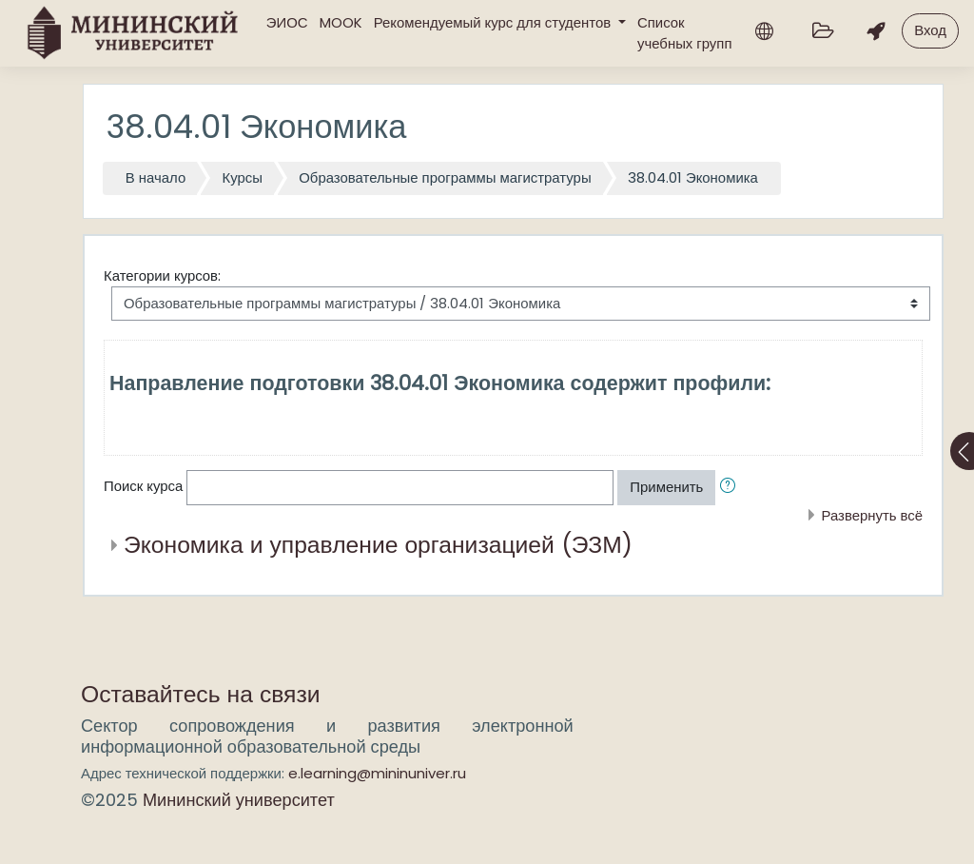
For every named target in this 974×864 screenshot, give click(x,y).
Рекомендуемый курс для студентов (494, 22)
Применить (666, 487)
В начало (155, 177)
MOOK (341, 22)
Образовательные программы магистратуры (445, 177)
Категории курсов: (162, 275)
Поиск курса (143, 487)
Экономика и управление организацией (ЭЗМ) (378, 544)
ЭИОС (287, 22)
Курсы (243, 177)
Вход (930, 30)
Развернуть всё (872, 515)
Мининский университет (239, 800)
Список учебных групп (684, 32)
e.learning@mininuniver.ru (377, 773)
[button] (731, 487)
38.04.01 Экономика (693, 177)
